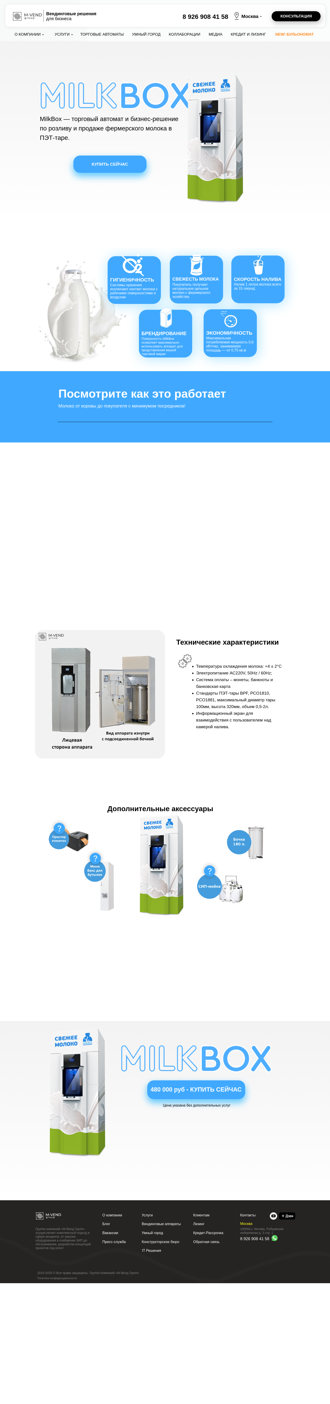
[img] (273, 1337)
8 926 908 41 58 (205, 16)
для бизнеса (71, 16)
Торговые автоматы (102, 34)
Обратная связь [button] (206, 1363)
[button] (296, 16)
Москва (249, 16)
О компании (28, 34)
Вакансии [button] (110, 1354)
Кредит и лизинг (248, 34)
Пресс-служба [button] (114, 1363)
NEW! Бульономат (294, 34)
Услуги (62, 34)
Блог (106, 1345)
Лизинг (198, 1345)
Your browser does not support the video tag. (165, 479)
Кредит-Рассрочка (208, 1354)
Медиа (215, 34)
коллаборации (184, 34)
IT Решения (151, 1371)
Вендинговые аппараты (161, 1345)
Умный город (146, 34)
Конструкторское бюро (160, 1363)
